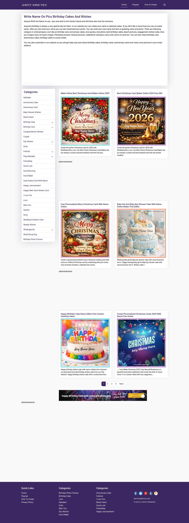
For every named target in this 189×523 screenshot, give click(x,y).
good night (28, 177)
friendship (27, 162)
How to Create (151, 5)
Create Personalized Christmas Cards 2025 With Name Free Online (139, 315)
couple (26, 137)
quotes (26, 212)
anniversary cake (30, 103)
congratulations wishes (33, 132)
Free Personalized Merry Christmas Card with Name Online (85, 205)
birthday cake (29, 122)
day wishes (28, 142)
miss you (27, 207)
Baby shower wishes (32, 112)
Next (121, 384)
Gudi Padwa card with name (35, 182)
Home (124, 5)
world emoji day (30, 236)
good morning (29, 172)
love (25, 202)
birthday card (29, 127)
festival (26, 152)
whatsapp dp (29, 231)
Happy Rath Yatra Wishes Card (36, 192)
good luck (28, 167)
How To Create (27, 499)
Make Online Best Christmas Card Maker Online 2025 (85, 93)
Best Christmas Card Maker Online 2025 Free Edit (139, 93)
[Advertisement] (94, 65)
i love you (27, 197)
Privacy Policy (27, 502)
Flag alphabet (29, 157)
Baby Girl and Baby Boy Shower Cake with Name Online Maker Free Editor (139, 205)
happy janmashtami (32, 187)
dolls (25, 147)
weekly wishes (29, 226)
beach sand (28, 117)
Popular (135, 5)
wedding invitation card (33, 222)
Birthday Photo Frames (33, 241)
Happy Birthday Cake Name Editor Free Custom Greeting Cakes (82, 315)
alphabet (27, 98)
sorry (25, 217)
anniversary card (30, 108)
